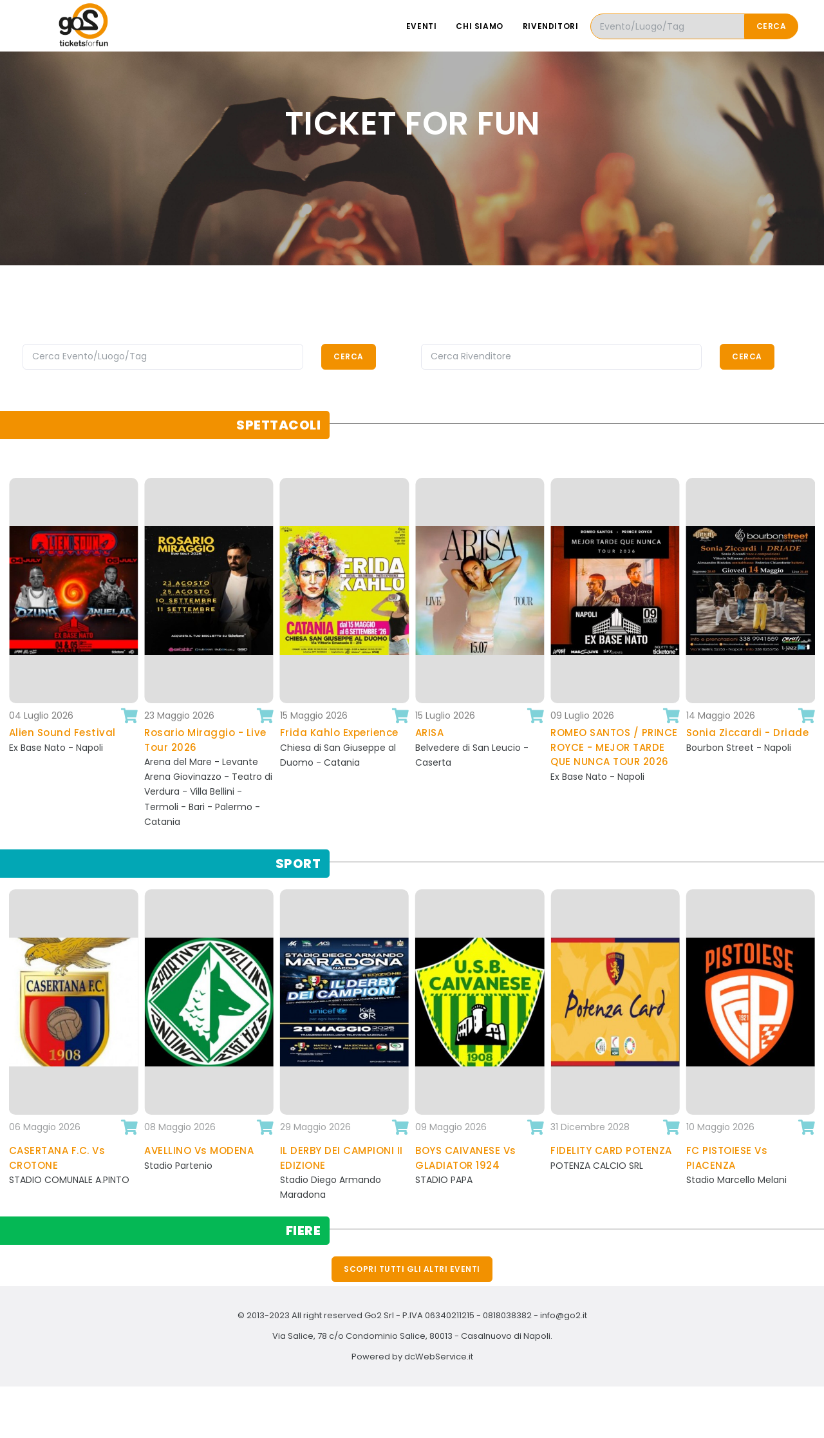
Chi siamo (479, 26)
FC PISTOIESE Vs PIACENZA (727, 1158)
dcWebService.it (438, 1356)
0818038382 (507, 1315)
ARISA (429, 732)
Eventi (421, 26)
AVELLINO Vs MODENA (199, 1150)
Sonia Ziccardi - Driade (747, 732)
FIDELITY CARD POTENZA (611, 1150)
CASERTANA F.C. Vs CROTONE (57, 1158)
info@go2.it (563, 1315)
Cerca (771, 26)
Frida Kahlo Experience (339, 732)
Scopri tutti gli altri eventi (412, 1268)
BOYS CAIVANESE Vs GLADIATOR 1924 (465, 1158)
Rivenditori (551, 26)
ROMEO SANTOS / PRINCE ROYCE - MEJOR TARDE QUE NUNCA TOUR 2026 (614, 747)
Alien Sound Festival (62, 732)
